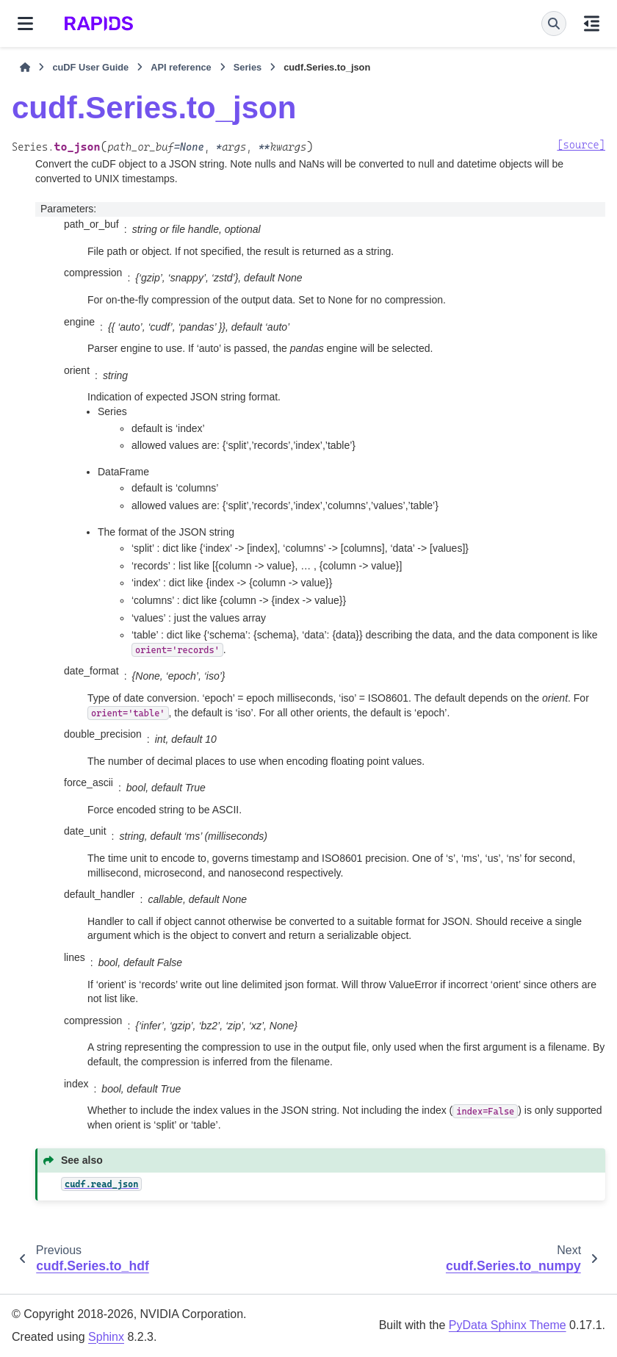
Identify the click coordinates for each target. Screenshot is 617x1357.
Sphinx (106, 1337)
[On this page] (591, 23)
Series (247, 67)
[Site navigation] (25, 23)
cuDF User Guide (90, 67)
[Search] (553, 23)
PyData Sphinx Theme (507, 1325)
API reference (181, 67)
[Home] (25, 67)
